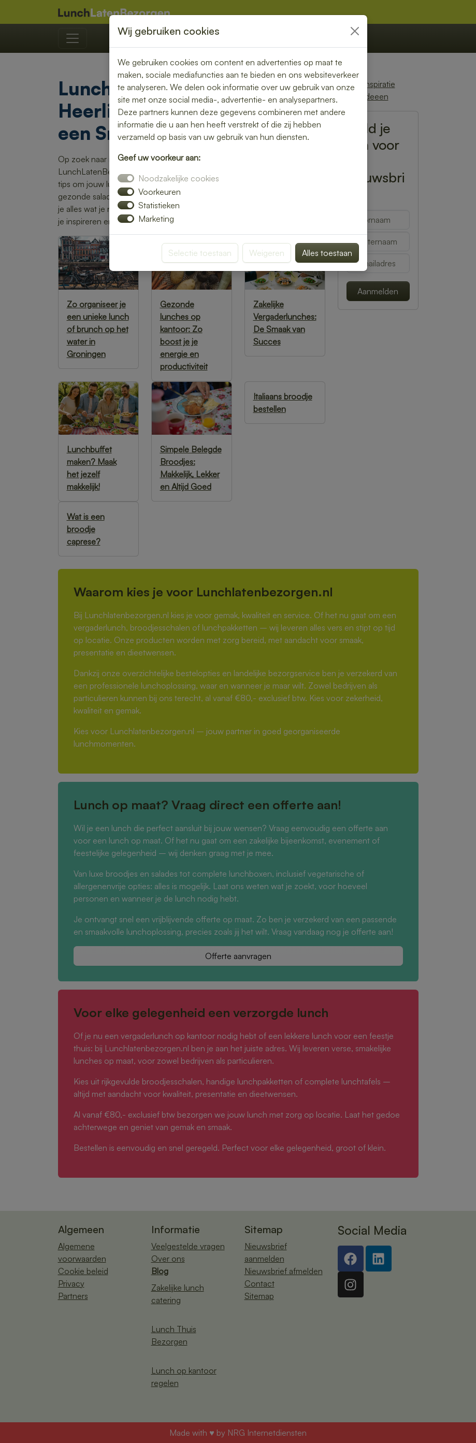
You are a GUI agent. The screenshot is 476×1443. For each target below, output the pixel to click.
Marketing (156, 218)
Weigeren (266, 253)
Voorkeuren (159, 192)
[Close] (355, 31)
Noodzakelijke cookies (178, 178)
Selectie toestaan (200, 253)
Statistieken (159, 205)
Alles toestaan (327, 253)
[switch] (126, 192)
